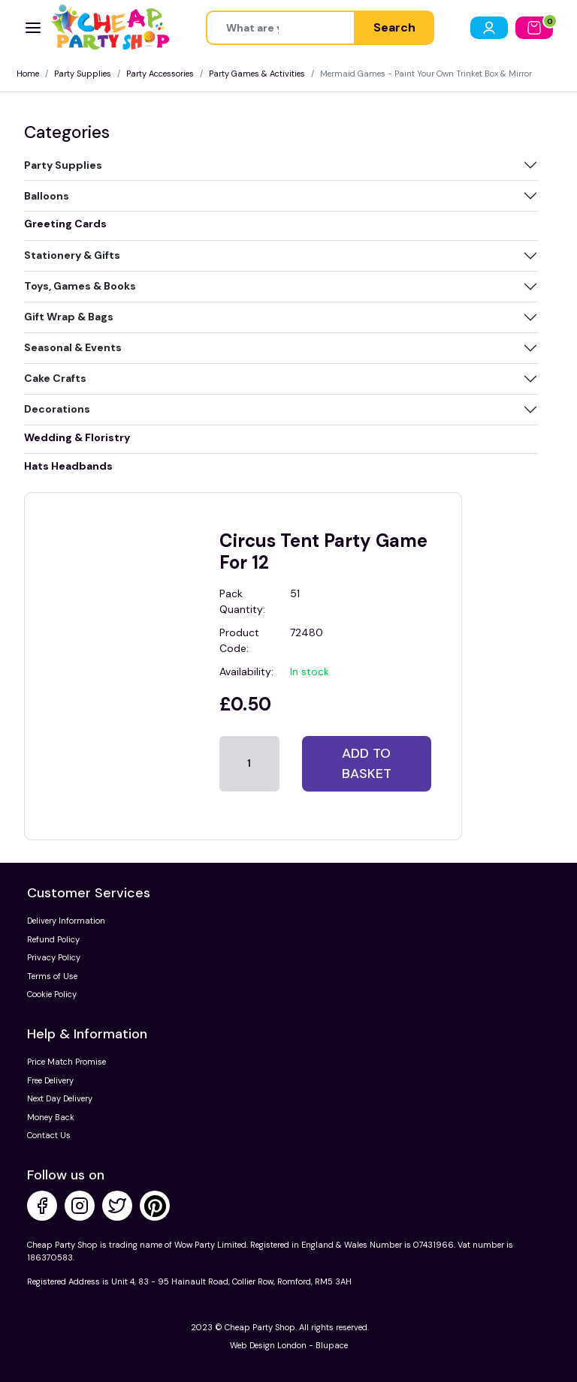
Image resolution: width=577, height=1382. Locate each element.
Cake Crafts (55, 378)
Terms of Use (52, 976)
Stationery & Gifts (72, 255)
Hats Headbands (68, 466)
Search (394, 27)
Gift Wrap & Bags (68, 316)
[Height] (280, 28)
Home (28, 73)
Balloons (46, 196)
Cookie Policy (52, 994)
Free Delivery (50, 1080)
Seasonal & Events (73, 347)
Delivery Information (66, 920)
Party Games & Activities (257, 73)
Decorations (57, 409)
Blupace (332, 1345)
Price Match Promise (66, 1061)
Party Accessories (160, 73)
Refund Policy (53, 939)
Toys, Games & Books (80, 286)
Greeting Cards (65, 223)
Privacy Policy (53, 957)
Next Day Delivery (59, 1098)
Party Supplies (82, 73)
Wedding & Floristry (77, 437)
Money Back (50, 1117)
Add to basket (366, 763)
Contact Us (49, 1135)
